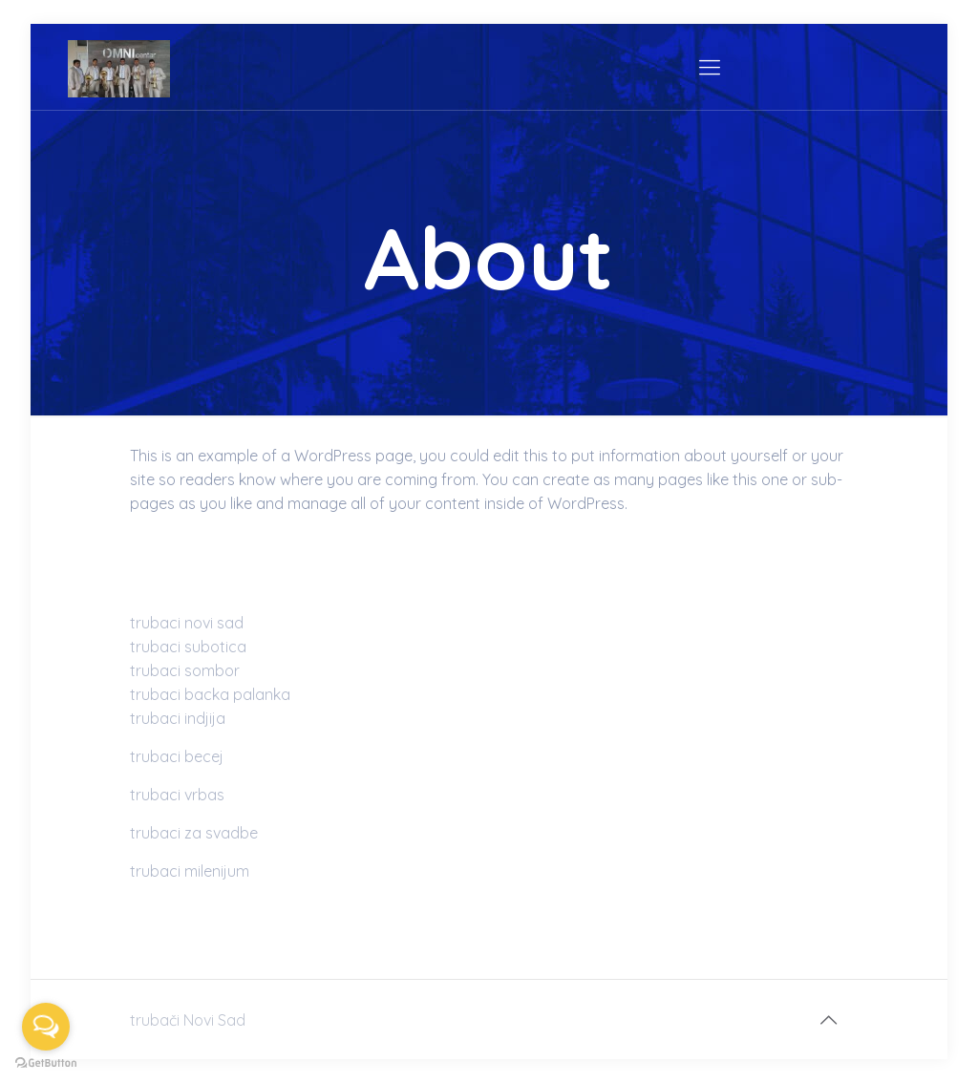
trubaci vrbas (177, 794)
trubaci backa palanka (210, 694)
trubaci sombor (185, 670)
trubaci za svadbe (194, 832)
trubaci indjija (177, 718)
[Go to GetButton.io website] (45, 1063)
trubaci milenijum (189, 871)
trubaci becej (176, 756)
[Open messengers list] (46, 1027)
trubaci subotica (188, 646)
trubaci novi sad (187, 622)
